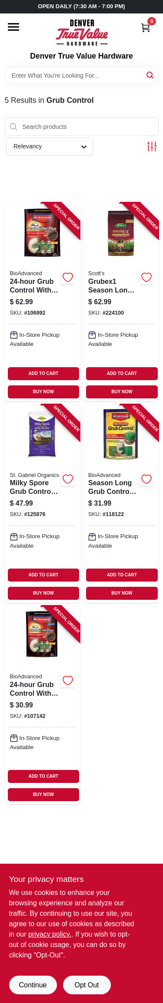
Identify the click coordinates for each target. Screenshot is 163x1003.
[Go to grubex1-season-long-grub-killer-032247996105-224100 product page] (121, 302)
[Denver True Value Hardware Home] (82, 33)
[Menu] (13, 27)
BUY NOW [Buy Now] (43, 391)
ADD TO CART (44, 373)
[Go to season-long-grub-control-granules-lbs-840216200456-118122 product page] (121, 503)
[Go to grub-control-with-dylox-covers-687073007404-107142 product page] (42, 705)
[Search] (150, 75)
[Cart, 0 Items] (145, 27)
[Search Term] (82, 75)
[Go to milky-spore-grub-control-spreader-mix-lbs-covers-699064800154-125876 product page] (42, 503)
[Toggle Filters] (152, 146)
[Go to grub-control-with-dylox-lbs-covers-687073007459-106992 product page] (42, 302)
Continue (33, 985)
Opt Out (86, 985)
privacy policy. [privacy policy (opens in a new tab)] (49, 934)
